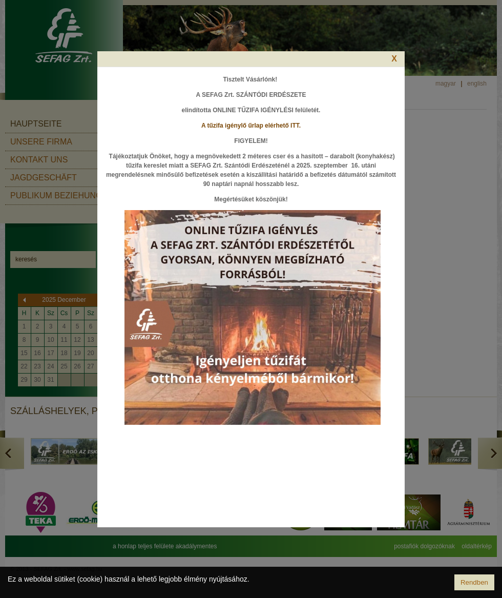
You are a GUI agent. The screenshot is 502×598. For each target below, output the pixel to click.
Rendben (474, 582)
